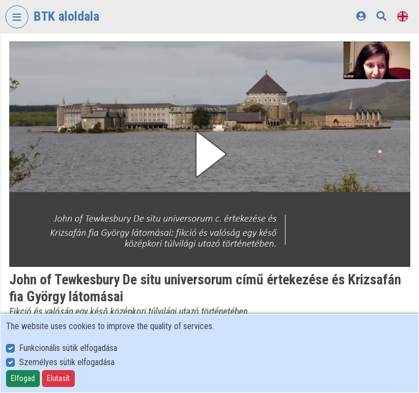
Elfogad (23, 378)
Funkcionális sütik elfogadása (68, 348)
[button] (209, 154)
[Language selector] (402, 16)
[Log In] (361, 16)
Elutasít (58, 378)
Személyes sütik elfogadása (67, 362)
